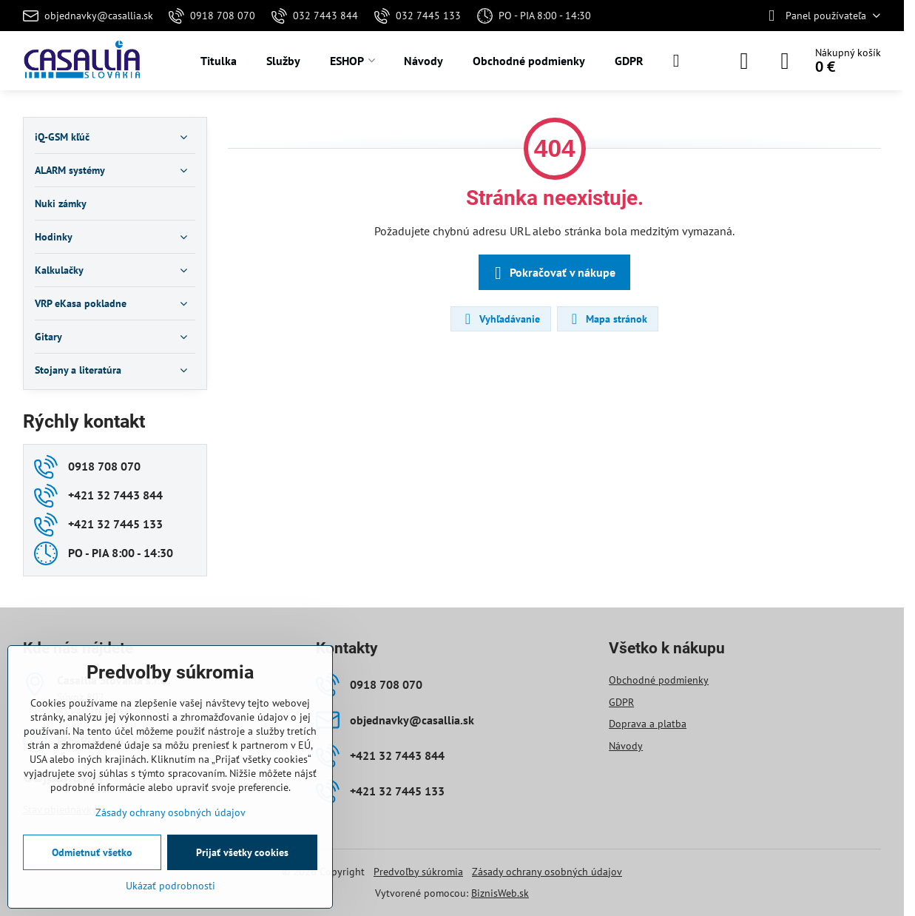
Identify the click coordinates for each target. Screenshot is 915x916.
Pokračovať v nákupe (552, 273)
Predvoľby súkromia (418, 871)
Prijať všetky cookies (242, 852)
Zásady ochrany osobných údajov (547, 871)
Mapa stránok (607, 318)
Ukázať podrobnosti (170, 885)
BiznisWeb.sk (500, 893)
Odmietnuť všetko (92, 852)
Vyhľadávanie (500, 318)
